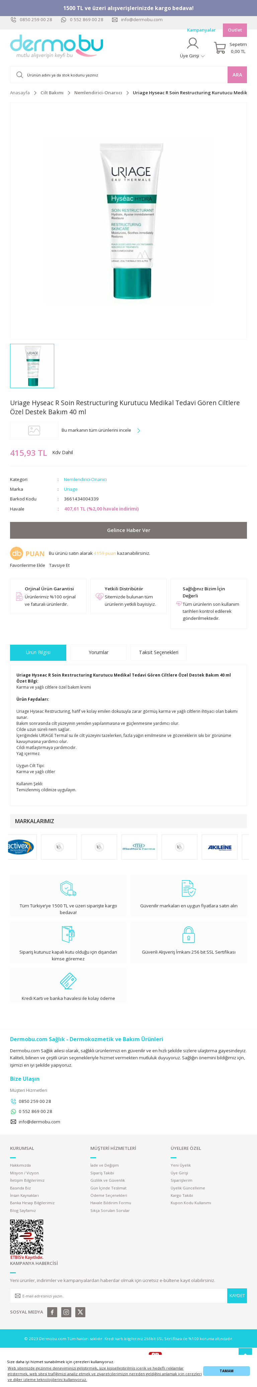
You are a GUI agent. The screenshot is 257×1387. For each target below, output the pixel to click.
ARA (237, 74)
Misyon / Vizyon (24, 1172)
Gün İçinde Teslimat (108, 1187)
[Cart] (230, 48)
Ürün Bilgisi (38, 652)
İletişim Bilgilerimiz (27, 1180)
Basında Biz (20, 1187)
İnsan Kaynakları (24, 1195)
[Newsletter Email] (128, 1295)
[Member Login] (192, 47)
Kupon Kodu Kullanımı (191, 1202)
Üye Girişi (179, 1172)
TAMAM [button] (227, 1371)
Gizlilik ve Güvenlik (107, 1180)
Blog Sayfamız (23, 1210)
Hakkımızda (20, 1165)
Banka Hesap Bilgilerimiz (32, 1202)
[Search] (128, 74)
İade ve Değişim (104, 1165)
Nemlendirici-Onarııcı (85, 479)
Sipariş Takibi (102, 1172)
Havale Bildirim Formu (110, 1202)
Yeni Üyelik (181, 1165)
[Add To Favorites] (27, 565)
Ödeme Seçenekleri (108, 1195)
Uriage (71, 489)
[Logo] (57, 48)
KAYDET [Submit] (237, 1295)
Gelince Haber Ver (128, 530)
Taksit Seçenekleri (158, 652)
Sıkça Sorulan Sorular (110, 1210)
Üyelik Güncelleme (188, 1187)
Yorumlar (98, 652)
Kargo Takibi (182, 1195)
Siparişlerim (181, 1180)
